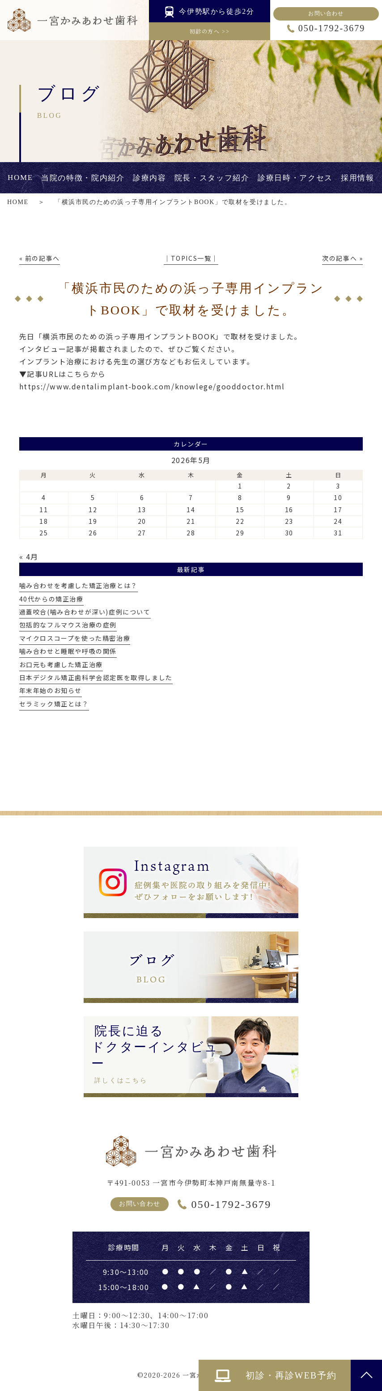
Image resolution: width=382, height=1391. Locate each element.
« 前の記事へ (39, 258)
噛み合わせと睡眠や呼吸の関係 (68, 651)
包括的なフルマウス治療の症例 (68, 624)
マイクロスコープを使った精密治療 (75, 638)
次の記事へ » (342, 258)
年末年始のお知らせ (50, 690)
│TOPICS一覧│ (191, 258)
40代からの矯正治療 (51, 598)
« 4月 (28, 556)
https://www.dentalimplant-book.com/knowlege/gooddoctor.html (152, 386)
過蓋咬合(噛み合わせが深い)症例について (85, 611)
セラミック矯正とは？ (54, 703)
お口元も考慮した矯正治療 (61, 664)
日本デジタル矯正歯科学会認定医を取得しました (96, 677)
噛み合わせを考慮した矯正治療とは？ (78, 585)
